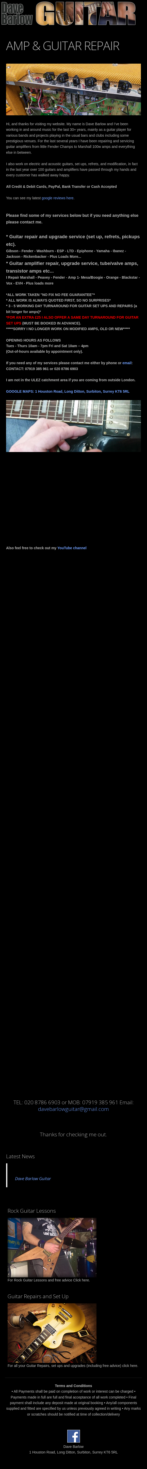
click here (129, 1366)
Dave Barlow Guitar (33, 1178)
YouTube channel (72, 548)
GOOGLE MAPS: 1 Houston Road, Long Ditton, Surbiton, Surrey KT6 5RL (67, 391)
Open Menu (143, 13)
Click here (81, 1280)
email (127, 363)
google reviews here (57, 198)
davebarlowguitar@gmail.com (73, 1109)
